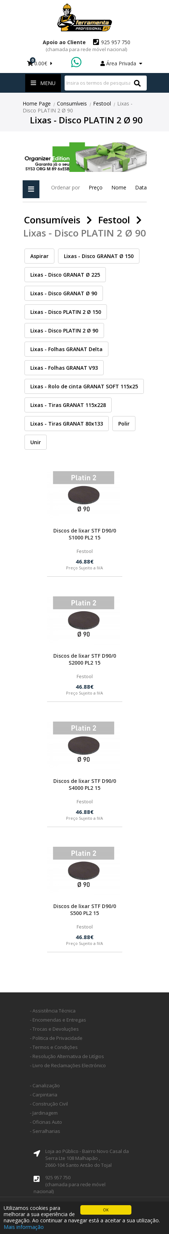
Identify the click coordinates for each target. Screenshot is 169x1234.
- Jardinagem (44, 1113)
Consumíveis (72, 103)
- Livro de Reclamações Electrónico (68, 1065)
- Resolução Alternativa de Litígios (67, 1056)
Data (141, 187)
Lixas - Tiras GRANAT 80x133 (66, 423)
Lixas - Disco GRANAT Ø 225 (65, 274)
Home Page (37, 103)
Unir (35, 442)
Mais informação (24, 1226)
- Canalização (45, 1085)
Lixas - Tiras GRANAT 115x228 (68, 404)
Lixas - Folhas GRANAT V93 (64, 367)
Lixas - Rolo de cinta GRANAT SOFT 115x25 (84, 386)
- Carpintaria (43, 1094)
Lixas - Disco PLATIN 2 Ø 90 (64, 330)
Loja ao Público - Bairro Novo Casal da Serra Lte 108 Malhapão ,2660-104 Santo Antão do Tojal (87, 1158)
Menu (43, 83)
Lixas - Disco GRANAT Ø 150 (99, 256)
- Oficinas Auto (46, 1122)
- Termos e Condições (54, 1047)
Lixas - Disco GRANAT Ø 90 (63, 293)
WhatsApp (77, 62)
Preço (96, 187)
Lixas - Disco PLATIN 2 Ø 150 (65, 311)
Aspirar (39, 256)
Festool (102, 103)
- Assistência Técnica (53, 1010)
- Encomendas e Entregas (58, 1019)
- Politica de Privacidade (56, 1038)
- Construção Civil (49, 1103)
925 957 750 (88, 46)
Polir (124, 423)
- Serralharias (45, 1131)
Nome (118, 187)
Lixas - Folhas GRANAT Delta (66, 349)
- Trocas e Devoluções (54, 1029)
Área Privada (121, 63)
